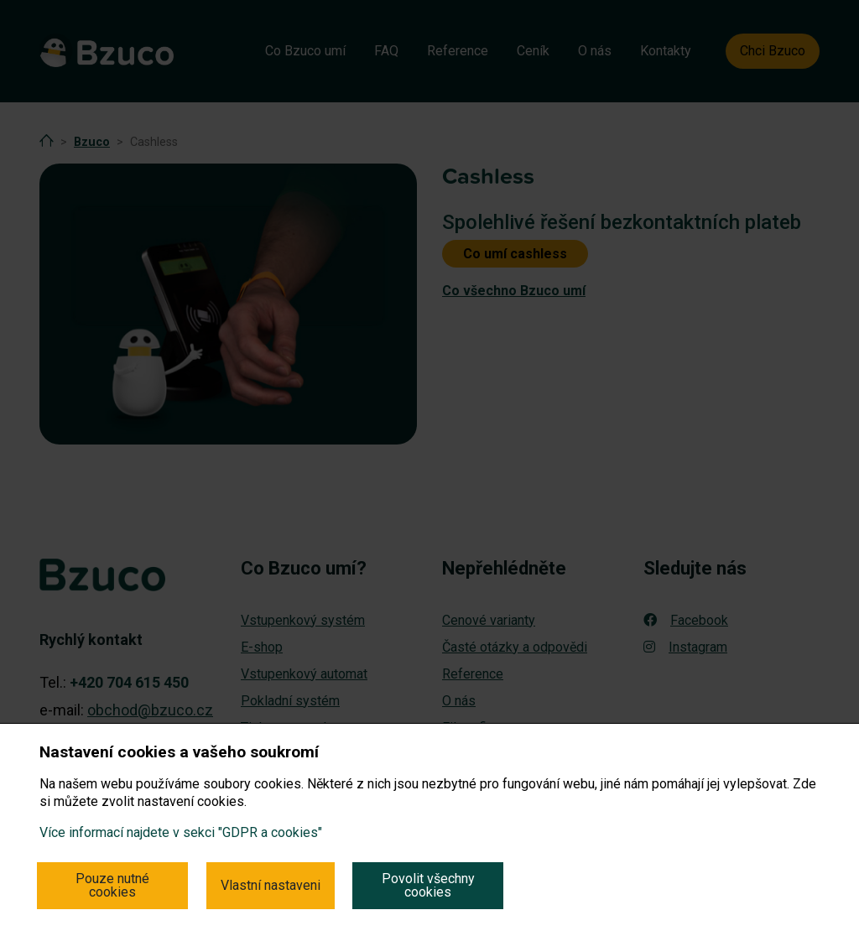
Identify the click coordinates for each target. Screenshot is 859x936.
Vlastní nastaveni (270, 885)
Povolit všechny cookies (428, 885)
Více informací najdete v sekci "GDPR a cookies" (180, 832)
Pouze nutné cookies (112, 885)
